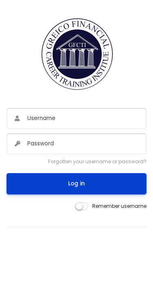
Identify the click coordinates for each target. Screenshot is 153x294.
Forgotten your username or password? (97, 161)
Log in (76, 183)
